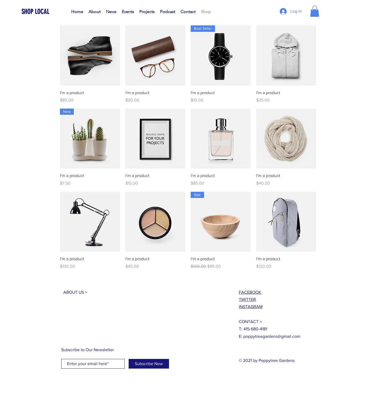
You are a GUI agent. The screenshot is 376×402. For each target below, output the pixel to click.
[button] (314, 11)
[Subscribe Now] (149, 364)
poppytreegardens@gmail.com (271, 336)
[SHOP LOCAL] (45, 11)
